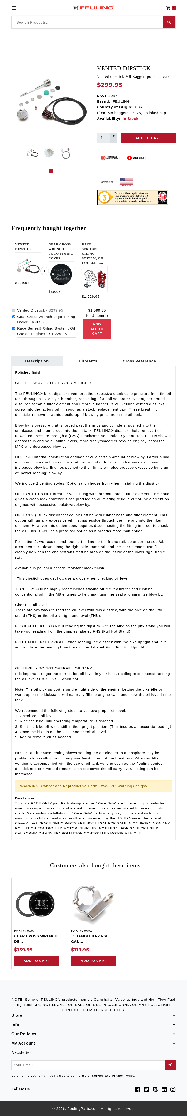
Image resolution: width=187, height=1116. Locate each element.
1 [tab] (51, 171)
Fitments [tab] (88, 361)
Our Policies (23, 1034)
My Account (23, 1043)
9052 (88, 930)
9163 (31, 930)
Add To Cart (148, 138)
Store (16, 1015)
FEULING (121, 101)
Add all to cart (96, 328)
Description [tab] (37, 361)
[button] (171, 8)
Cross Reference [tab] (139, 361)
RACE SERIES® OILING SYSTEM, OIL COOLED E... (93, 253)
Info (15, 1025)
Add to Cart (36, 961)
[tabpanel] (32, 152)
